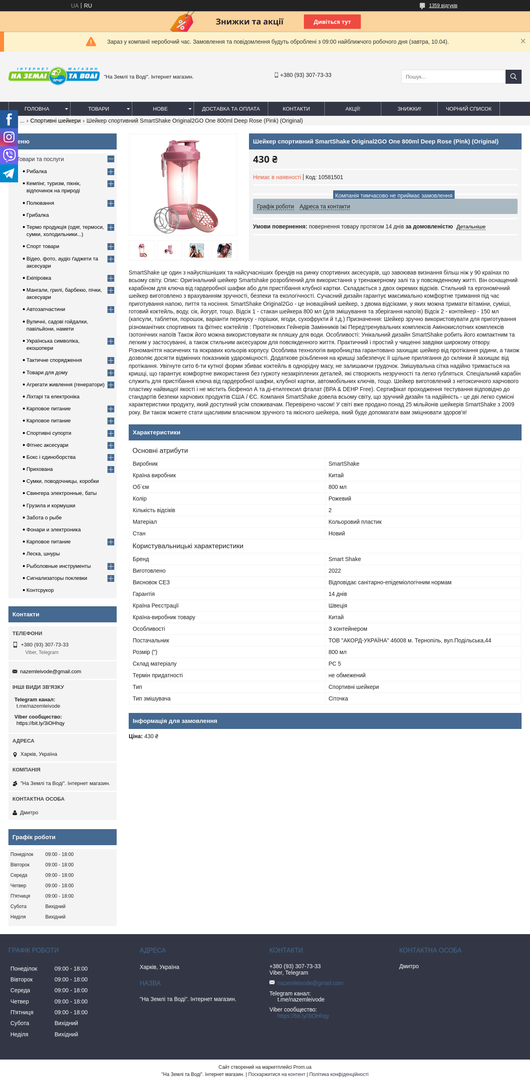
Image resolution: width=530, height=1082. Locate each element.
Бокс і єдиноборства (50, 457)
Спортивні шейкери (55, 120)
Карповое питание (48, 409)
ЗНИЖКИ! (409, 109)
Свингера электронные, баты (61, 493)
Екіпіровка (38, 278)
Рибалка (36, 171)
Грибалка (37, 215)
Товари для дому (46, 372)
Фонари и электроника (53, 530)
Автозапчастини (45, 309)
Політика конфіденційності (338, 1074)
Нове (160, 109)
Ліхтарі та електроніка (52, 397)
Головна (36, 109)
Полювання (40, 203)
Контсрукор (40, 590)
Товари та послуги (40, 159)
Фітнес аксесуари (47, 445)
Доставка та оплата (231, 109)
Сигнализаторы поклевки (56, 578)
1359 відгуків (443, 5)
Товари (98, 109)
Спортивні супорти (48, 433)
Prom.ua (302, 1067)
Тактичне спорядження (54, 360)
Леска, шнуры (43, 554)
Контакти (296, 109)
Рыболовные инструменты (58, 566)
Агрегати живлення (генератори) (65, 385)
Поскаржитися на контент (276, 1074)
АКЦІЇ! (353, 109)
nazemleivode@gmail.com (50, 671)
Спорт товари (42, 246)
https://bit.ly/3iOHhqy (40, 723)
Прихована (39, 469)
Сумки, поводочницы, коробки (62, 481)
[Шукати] (514, 77)
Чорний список (469, 109)
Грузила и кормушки (50, 506)
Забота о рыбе (44, 518)
